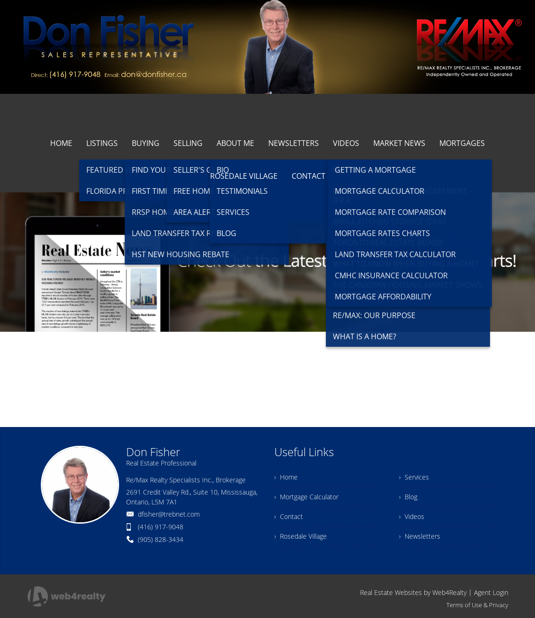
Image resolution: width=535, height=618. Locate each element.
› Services (414, 477)
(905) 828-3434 (160, 539)
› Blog (408, 496)
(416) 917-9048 (160, 526)
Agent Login (491, 592)
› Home (286, 477)
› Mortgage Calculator (306, 496)
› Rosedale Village (300, 536)
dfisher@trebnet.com (169, 514)
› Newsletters (419, 536)
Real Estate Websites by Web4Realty (413, 592)
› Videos (411, 516)
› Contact (288, 516)
